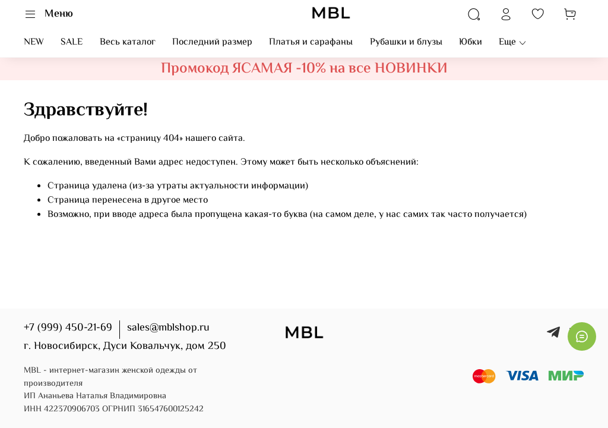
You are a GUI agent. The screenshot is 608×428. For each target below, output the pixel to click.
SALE (72, 42)
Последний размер (212, 42)
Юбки (470, 42)
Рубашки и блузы (406, 42)
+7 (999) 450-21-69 (68, 328)
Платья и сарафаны (311, 42)
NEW (34, 42)
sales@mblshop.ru (168, 328)
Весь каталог (128, 42)
